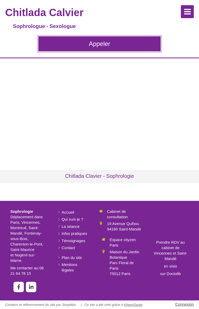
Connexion (184, 304)
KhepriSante (133, 305)
